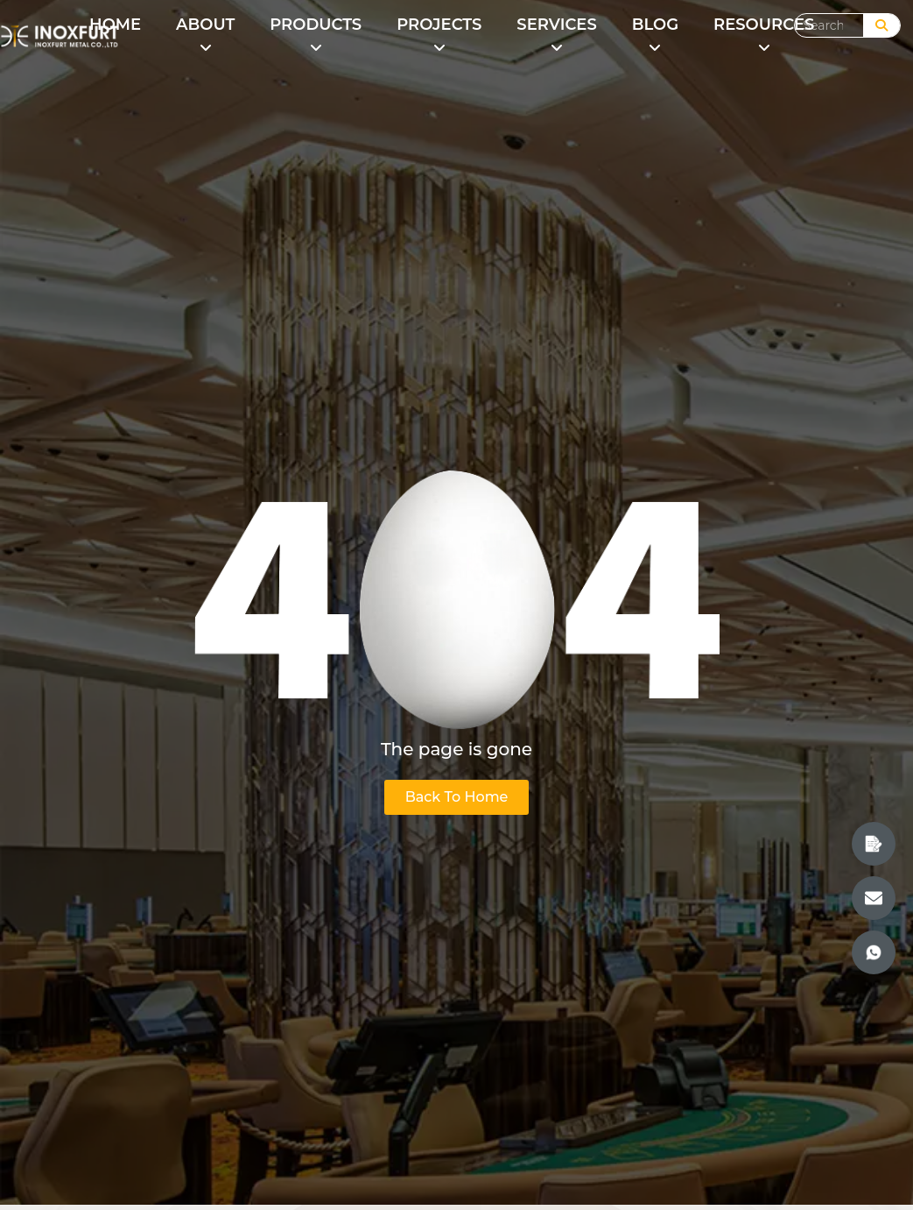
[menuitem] (205, 36)
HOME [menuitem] (115, 24)
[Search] (881, 25)
